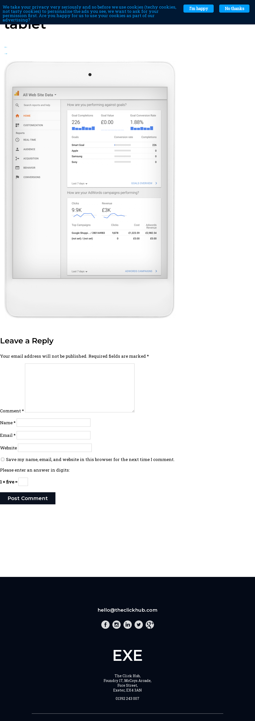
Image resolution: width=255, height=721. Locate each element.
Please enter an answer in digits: (35, 470)
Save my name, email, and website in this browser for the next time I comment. (90, 459)
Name (8, 422)
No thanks (234, 8)
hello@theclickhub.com (127, 610)
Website (8, 448)
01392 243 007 (127, 698)
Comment (12, 411)
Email (8, 435)
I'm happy (198, 8)
